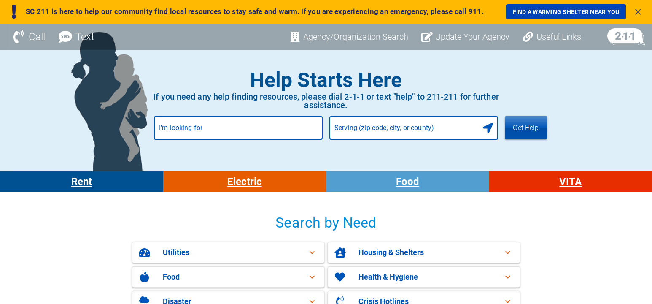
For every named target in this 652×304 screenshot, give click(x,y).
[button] (228, 256)
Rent (81, 185)
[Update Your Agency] (465, 40)
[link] (566, 11)
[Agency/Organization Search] (349, 40)
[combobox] (238, 135)
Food (407, 185)
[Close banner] (638, 12)
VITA (570, 185)
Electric (244, 185)
